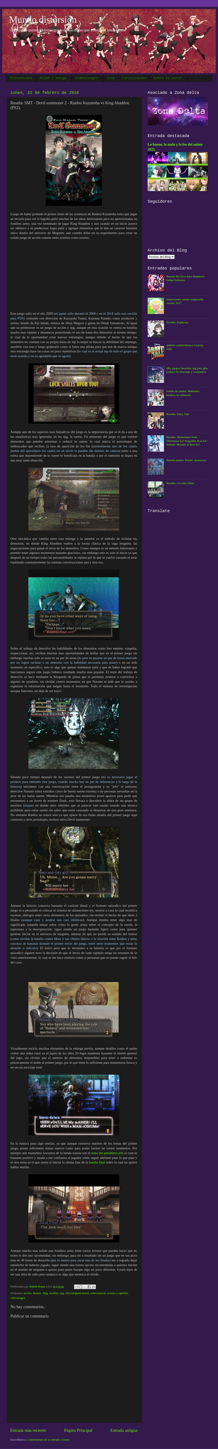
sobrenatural (98, 1293)
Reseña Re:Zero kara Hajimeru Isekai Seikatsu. (185, 278)
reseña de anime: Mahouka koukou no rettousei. (182, 392)
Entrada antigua (123, 1430)
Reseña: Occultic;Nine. (180, 483)
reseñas (53, 1293)
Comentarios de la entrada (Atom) (48, 1439)
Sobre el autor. (169, 78)
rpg (62, 1293)
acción (27, 1293)
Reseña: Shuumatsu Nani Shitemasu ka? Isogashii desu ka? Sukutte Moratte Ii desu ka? (186, 440)
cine (111, 78)
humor (37, 1293)
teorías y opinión (117, 1293)
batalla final (97, 1162)
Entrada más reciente (28, 1430)
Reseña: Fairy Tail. (177, 414)
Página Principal (78, 1430)
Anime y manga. (54, 78)
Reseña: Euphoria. (177, 322)
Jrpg (45, 1293)
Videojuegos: (87, 78)
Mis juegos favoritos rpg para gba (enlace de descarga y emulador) (187, 369)
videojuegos (17, 1298)
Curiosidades (134, 78)
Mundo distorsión (43, 19)
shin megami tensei (77, 1293)
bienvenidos (21, 78)
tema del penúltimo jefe (107, 1153)
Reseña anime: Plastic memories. (186, 460)
